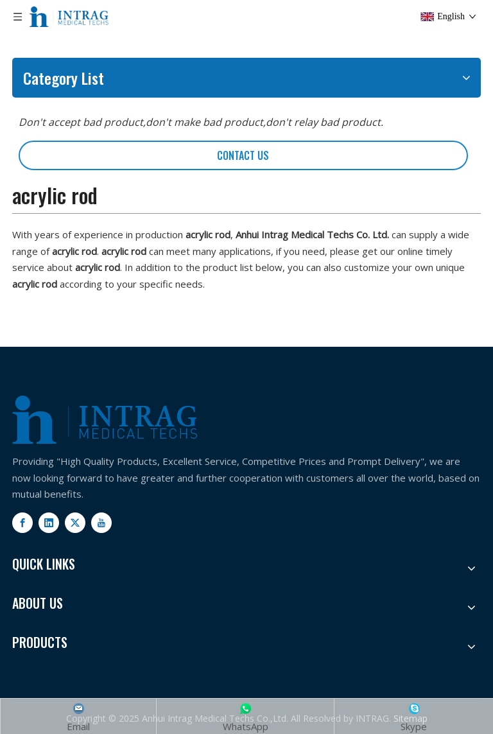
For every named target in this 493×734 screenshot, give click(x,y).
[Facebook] (22, 522)
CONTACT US (243, 155)
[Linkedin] (49, 522)
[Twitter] (75, 522)
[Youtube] (101, 522)
